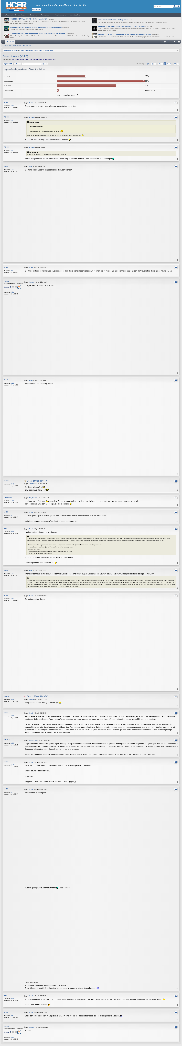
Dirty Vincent (8, 497)
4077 (12, 120)
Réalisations (59, 15)
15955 (12, 500)
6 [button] (167, 64)
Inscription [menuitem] (179, 42)
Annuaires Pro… (76, 15)
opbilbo (6, 481)
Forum (32, 15)
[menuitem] (165, 42)
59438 (12, 484)
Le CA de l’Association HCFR (47, 59)
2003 (12, 743)
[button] (148, 63)
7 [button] (170, 64)
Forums (11, 42)
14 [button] (175, 64)
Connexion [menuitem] (175, 42)
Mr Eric (6, 102)
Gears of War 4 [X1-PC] (15, 56)
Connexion (17, 45)
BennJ (6, 166)
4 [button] (162, 64)
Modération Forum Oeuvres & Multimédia (25, 59)
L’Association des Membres (15, 15)
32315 (12, 292)
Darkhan (6, 281)
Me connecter (36, 9)
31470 (12, 105)
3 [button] (159, 64)
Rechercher (7, 45)
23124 (12, 169)
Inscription (28, 45)
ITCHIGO (6, 117)
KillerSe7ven (8, 740)
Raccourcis (3, 42)
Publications (45, 15)
